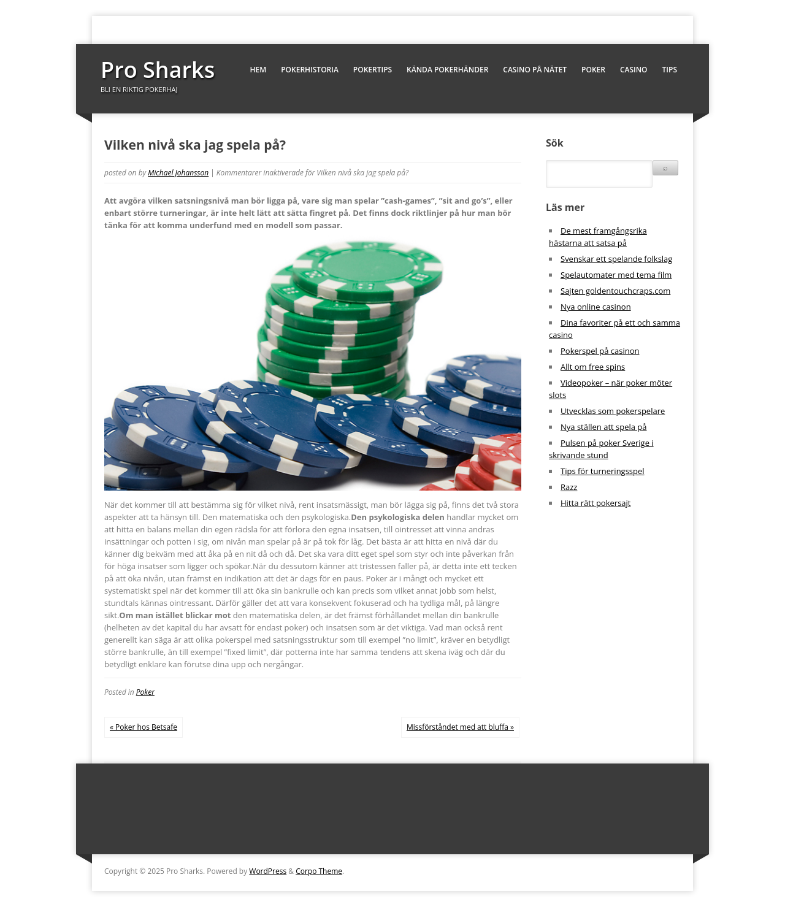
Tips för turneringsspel (603, 470)
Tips (669, 69)
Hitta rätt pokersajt (595, 502)
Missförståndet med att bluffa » (460, 727)
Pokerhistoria (310, 69)
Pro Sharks (158, 70)
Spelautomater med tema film (616, 274)
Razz (569, 486)
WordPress (267, 871)
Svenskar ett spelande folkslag (616, 258)
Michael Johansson (178, 172)
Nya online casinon (596, 306)
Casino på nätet (535, 69)
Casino (634, 69)
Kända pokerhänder (447, 69)
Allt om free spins (593, 366)
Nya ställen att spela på (604, 426)
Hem (258, 69)
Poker (593, 69)
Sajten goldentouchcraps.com (615, 290)
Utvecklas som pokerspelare (613, 410)
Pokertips (372, 69)
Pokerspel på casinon (600, 350)
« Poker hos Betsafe (143, 727)
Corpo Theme (319, 871)
